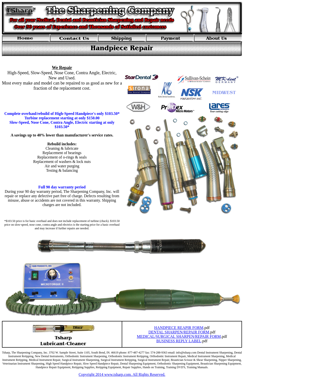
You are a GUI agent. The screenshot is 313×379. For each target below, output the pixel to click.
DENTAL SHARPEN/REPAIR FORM (178, 332)
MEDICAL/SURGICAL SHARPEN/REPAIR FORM (179, 336)
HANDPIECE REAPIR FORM (179, 328)
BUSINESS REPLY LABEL (178, 341)
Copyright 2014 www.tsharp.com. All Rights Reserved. (122, 374)
